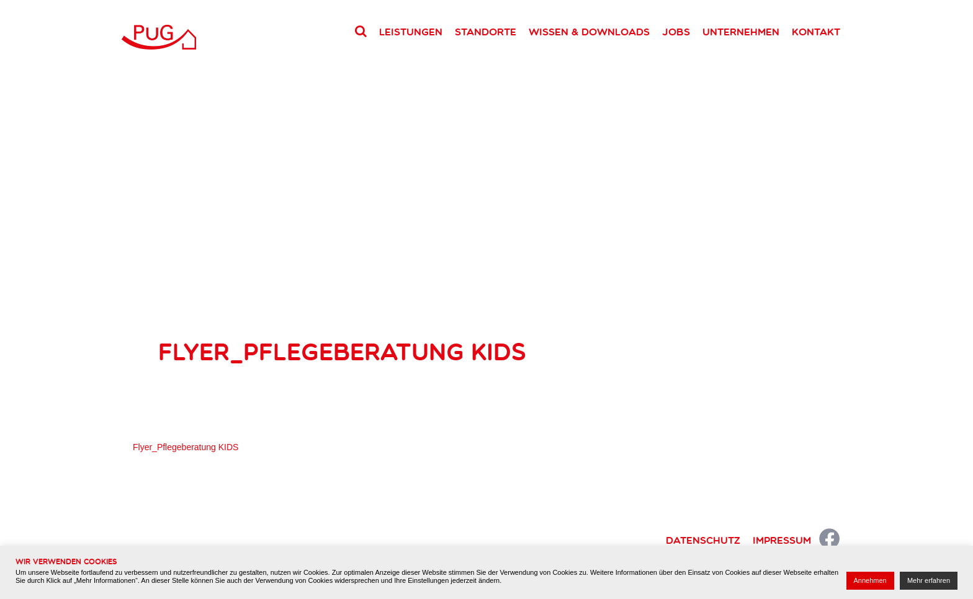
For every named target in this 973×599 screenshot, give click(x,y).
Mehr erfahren (928, 580)
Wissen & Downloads (589, 31)
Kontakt (816, 31)
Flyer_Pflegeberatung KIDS (185, 447)
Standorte (485, 31)
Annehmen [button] (870, 580)
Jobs (676, 31)
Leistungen (410, 31)
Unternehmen (740, 31)
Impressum (782, 540)
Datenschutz (703, 540)
